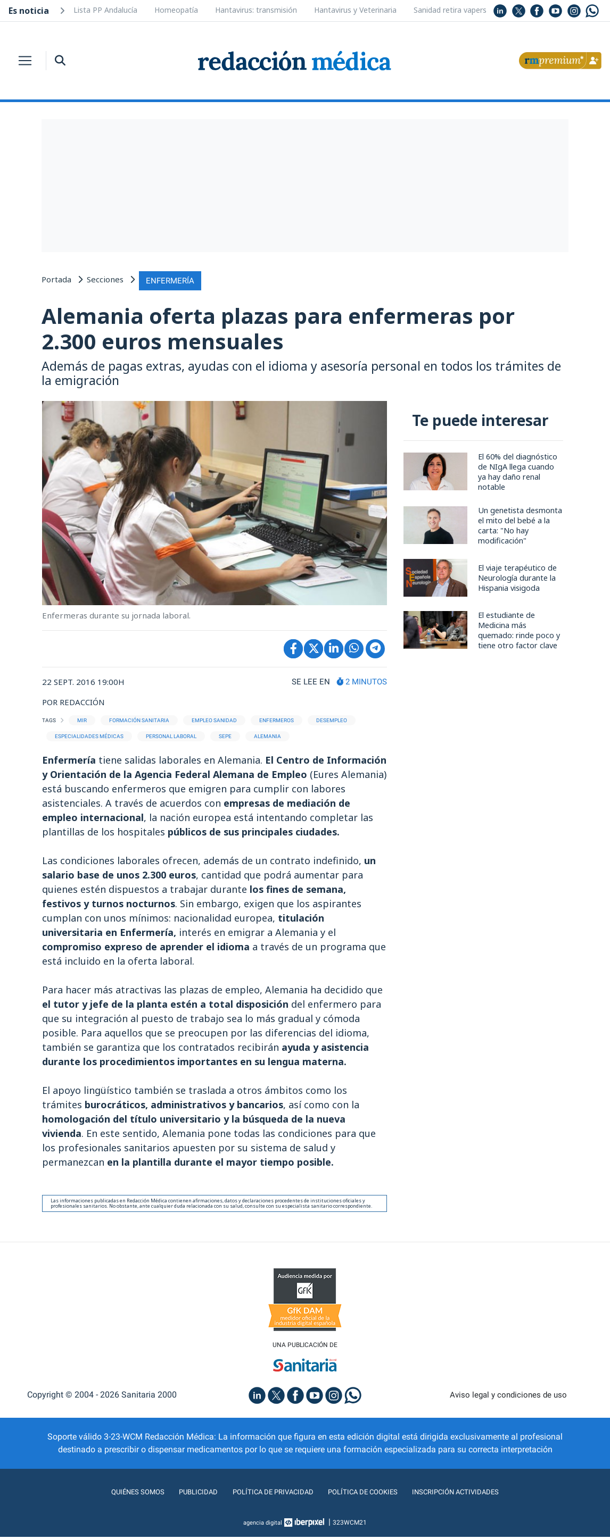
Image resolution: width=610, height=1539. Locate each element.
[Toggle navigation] (25, 60)
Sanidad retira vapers (450, 10)
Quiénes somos (116, 1494)
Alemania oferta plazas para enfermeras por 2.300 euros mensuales (289, 327)
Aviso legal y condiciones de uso (509, 1397)
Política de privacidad (266, 1494)
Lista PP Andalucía (105, 10)
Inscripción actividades (475, 1494)
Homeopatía (176, 10)
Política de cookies (369, 1494)
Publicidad (183, 1494)
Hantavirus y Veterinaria (355, 10)
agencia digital (263, 1524)
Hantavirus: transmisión (256, 10)
